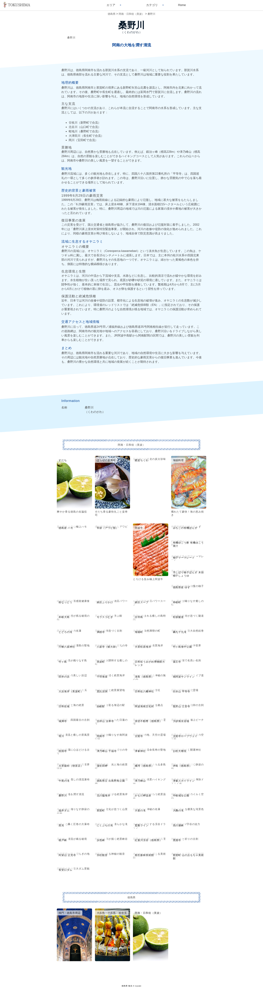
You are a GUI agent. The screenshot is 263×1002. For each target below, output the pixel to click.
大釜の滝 (140, 810)
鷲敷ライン (141, 825)
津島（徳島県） (144, 676)
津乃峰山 (140, 780)
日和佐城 (64, 706)
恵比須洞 (102, 691)
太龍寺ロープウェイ (185, 736)
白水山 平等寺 (181, 691)
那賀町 (101, 810)
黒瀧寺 (177, 840)
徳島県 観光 (127, 986)
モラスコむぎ (105, 617)
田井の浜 (64, 676)
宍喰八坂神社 (67, 646)
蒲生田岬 (102, 765)
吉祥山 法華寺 (105, 721)
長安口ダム (65, 869)
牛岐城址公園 (181, 795)
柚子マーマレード (184, 557)
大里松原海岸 (143, 646)
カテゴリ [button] (152, 5)
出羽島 (139, 617)
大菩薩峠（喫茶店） (71, 765)
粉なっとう (65, 602)
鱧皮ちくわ (141, 460)
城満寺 (63, 721)
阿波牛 (139, 527)
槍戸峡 (63, 840)
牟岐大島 (64, 617)
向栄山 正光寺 (67, 855)
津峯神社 (140, 751)
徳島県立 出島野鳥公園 (111, 780)
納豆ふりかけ (105, 602)
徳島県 (111, 13)
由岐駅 (101, 706)
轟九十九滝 (180, 632)
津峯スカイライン (184, 780)
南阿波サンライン (184, 676)
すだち (63, 460)
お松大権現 (180, 751)
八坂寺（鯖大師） (108, 646)
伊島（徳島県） (182, 765)
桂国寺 (63, 751)
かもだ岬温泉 (143, 795)
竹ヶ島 (63, 661)
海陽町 (139, 632)
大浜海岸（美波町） (71, 691)
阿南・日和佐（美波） (131, 13)
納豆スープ (141, 602)
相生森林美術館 (144, 855)
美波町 (101, 661)
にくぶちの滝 (105, 825)
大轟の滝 (178, 810)
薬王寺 (177, 661)
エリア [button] (110, 5)
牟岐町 (177, 602)
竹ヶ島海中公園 (182, 646)
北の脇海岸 (103, 795)
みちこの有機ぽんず (185, 527)
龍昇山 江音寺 (181, 706)
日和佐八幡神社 (144, 691)
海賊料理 (178, 460)
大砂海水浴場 (181, 721)
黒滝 (61, 825)
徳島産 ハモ (66, 527)
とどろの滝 (65, 632)
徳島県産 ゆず (181, 587)
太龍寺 (139, 736)
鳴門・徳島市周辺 (70, 912)
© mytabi (137, 986)
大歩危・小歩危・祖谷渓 (112, 912)
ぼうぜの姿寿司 (106, 460)
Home (182, 5)
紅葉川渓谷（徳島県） (148, 840)
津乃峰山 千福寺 (107, 751)
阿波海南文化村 (144, 706)
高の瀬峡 (178, 825)
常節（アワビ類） (108, 527)
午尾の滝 (64, 780)
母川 (61, 736)
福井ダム (64, 810)
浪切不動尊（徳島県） (148, 721)
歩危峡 (101, 840)
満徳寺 (101, 632)
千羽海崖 (102, 676)
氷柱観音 (102, 855)
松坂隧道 (178, 617)
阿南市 (101, 736)
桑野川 (151, 13)
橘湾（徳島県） (144, 765)
